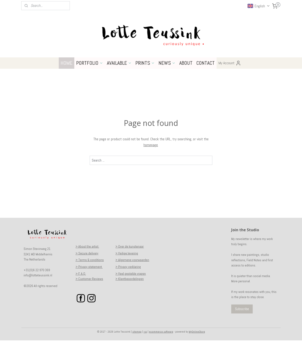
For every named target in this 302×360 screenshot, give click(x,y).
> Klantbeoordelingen (129, 298)
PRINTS (145, 82)
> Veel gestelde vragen (130, 293)
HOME (66, 82)
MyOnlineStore (197, 351)
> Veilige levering (126, 273)
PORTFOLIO (89, 82)
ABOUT (186, 82)
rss (145, 351)
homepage (150, 164)
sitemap (137, 351)
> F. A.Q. (81, 293)
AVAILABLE (119, 82)
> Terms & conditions (90, 279)
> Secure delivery (87, 273)
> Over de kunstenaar (129, 266)
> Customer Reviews (89, 298)
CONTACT (205, 82)
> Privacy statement (89, 286)
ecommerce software (161, 351)
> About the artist (87, 266)
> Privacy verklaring (128, 286)
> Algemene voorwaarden (132, 279)
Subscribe (242, 328)
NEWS (167, 82)
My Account (229, 83)
